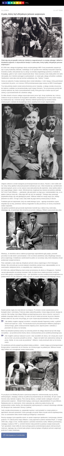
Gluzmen (5, 10)
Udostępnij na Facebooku (14, 435)
